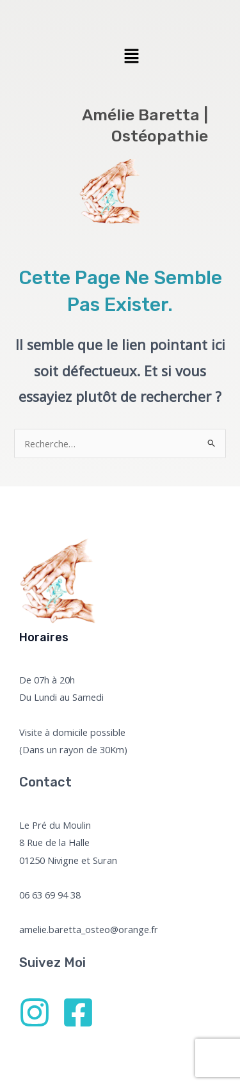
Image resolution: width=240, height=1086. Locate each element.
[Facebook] (78, 1012)
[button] (131, 56)
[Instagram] (35, 1012)
